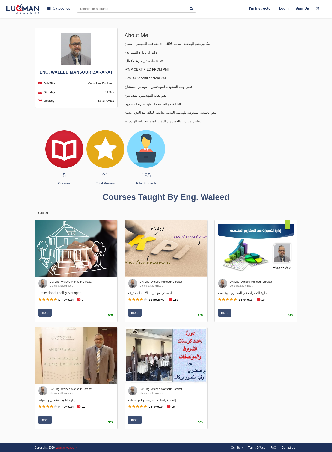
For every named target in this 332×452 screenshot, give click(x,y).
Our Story (237, 447)
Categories (58, 8)
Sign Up (302, 8)
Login (284, 8)
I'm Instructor (260, 8)
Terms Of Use (256, 447)
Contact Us (288, 447)
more (45, 313)
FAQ (273, 447)
